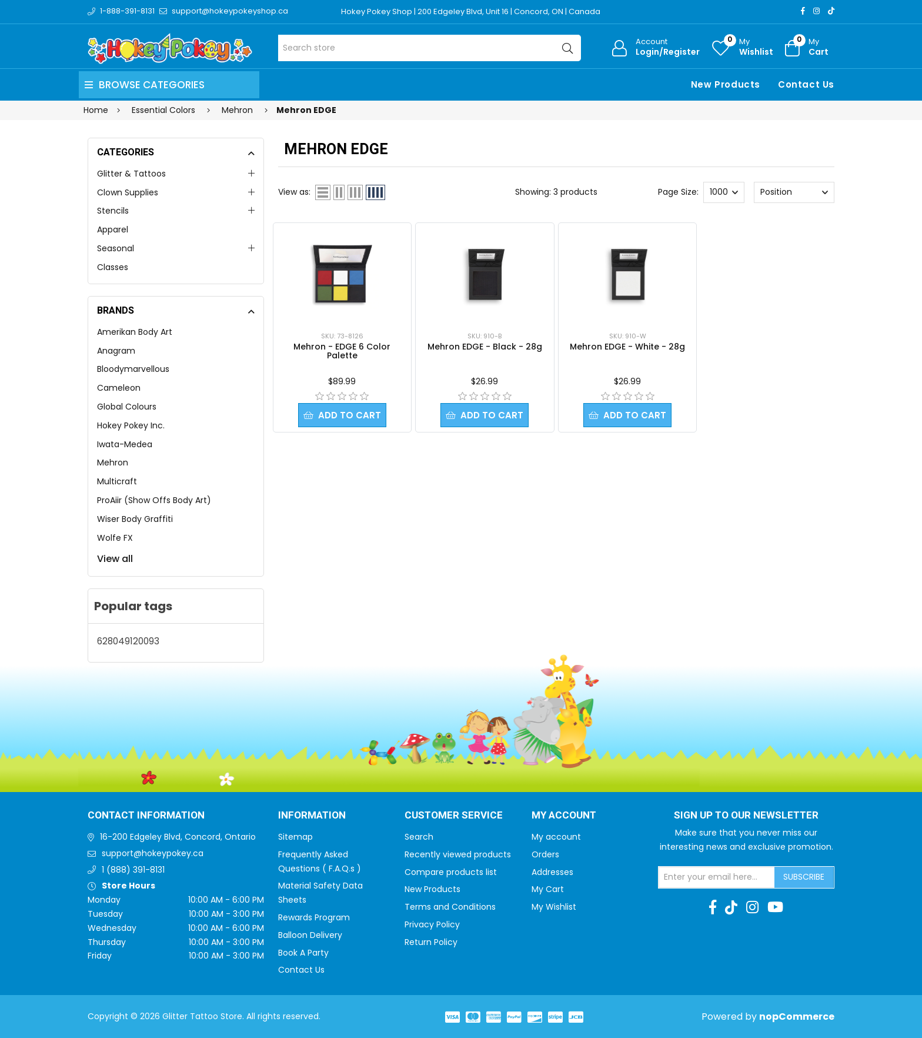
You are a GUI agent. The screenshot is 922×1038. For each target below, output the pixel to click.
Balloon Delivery (310, 935)
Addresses (552, 872)
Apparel (112, 229)
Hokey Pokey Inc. (131, 425)
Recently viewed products (458, 854)
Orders (545, 854)
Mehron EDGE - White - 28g (627, 346)
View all (115, 558)
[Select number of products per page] (723, 192)
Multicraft (117, 481)
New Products (725, 84)
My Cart (548, 889)
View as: (294, 192)
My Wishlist (554, 907)
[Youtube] (775, 907)
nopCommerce (796, 1016)
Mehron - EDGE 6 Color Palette (341, 351)
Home (95, 110)
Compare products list (451, 872)
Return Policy (431, 942)
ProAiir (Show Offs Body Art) (154, 500)
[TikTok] (831, 11)
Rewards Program (314, 917)
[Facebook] (803, 11)
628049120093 (128, 641)
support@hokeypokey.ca (152, 853)
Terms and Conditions (450, 907)
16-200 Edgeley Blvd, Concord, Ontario (178, 837)
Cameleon (119, 388)
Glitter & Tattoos (131, 173)
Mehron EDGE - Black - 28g (484, 346)
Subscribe (803, 877)
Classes (112, 267)
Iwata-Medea (124, 444)
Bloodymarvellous (133, 369)
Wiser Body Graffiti (135, 519)
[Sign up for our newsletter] (717, 877)
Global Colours (126, 406)
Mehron (112, 462)
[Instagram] (816, 11)
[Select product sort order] (794, 192)
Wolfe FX (115, 538)
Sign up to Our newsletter (746, 815)
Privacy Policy (432, 924)
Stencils (113, 211)
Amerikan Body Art (134, 332)
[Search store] (429, 48)
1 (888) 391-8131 (133, 870)
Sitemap (295, 837)
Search (419, 837)
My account (556, 837)
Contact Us (806, 84)
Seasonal (115, 248)
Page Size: (678, 192)
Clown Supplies (127, 192)
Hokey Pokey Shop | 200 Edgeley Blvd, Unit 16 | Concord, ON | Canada (470, 11)
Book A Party (303, 953)
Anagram (116, 351)
